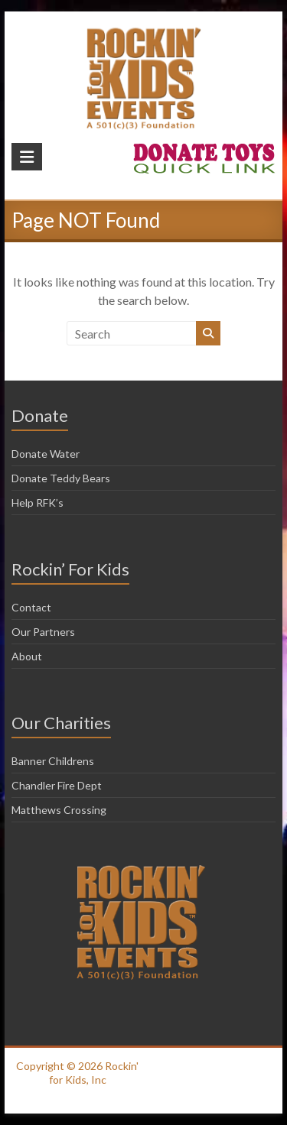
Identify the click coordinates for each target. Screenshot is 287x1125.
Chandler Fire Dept (56, 785)
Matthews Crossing (58, 809)
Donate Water (45, 453)
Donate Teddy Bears (60, 478)
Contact (31, 607)
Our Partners (43, 631)
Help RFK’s (37, 502)
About (26, 656)
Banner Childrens (52, 760)
